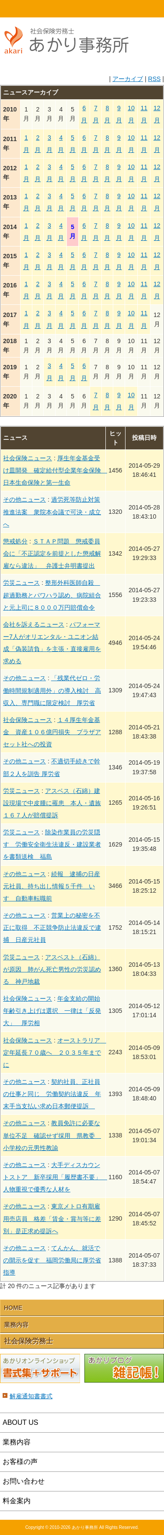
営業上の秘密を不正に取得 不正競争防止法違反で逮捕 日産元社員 (52, 927)
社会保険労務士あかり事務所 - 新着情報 (70, 44)
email (102, 8)
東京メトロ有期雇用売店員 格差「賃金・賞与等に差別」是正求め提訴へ (52, 1218)
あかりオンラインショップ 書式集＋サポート (40, 1368)
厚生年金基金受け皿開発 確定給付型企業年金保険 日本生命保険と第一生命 (55, 470)
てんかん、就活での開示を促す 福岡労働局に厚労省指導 (52, 1260)
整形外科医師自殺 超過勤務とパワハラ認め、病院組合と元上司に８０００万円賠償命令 (52, 595)
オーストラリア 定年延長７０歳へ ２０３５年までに (54, 1052)
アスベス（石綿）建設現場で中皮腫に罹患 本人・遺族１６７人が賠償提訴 (52, 803)
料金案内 (17, 1501)
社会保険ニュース (27, 458)
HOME (20, 8)
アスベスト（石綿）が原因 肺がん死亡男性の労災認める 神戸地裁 (52, 969)
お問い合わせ (24, 1481)
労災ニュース (21, 582)
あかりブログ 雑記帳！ (124, 1368)
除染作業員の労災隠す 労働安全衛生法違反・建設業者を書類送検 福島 (52, 844)
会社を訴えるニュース (33, 624)
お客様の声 (20, 1461)
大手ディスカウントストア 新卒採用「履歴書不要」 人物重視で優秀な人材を (55, 1177)
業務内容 (16, 1324)
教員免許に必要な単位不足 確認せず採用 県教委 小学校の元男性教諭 (52, 1135)
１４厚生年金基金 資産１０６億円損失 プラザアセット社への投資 (52, 732)
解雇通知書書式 (31, 1396)
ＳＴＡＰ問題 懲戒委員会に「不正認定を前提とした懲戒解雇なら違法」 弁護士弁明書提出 (52, 553)
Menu (143, 8)
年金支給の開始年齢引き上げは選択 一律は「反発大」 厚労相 (52, 1010)
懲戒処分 (15, 541)
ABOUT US (20, 1422)
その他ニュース (24, 499)
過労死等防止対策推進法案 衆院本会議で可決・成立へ (52, 511)
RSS (154, 78)
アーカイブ (127, 78)
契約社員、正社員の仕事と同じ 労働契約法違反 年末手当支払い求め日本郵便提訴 (52, 1094)
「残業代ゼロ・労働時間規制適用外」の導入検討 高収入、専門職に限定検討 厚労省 (52, 690)
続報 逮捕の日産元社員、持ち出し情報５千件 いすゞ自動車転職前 (51, 886)
